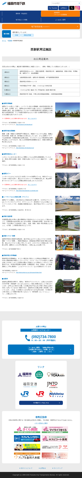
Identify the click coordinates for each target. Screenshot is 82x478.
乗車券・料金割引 (21, 13)
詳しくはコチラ (32, 118)
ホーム (4, 40)
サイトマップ (57, 468)
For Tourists (53, 8)
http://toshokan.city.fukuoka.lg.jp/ (25, 148)
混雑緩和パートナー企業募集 (60, 13)
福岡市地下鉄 (13, 3)
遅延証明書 (27, 35)
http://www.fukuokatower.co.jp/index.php (27, 190)
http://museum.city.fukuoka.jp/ (24, 124)
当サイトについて (26, 468)
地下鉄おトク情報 (21, 20)
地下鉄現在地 (40, 27)
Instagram (77, 8)
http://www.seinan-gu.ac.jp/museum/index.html (29, 272)
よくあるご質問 (60, 20)
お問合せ (64, 8)
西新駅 (10, 40)
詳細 (16, 35)
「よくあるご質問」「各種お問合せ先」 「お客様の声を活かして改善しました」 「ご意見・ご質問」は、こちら (41, 349)
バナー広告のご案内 (41, 423)
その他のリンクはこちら (41, 403)
